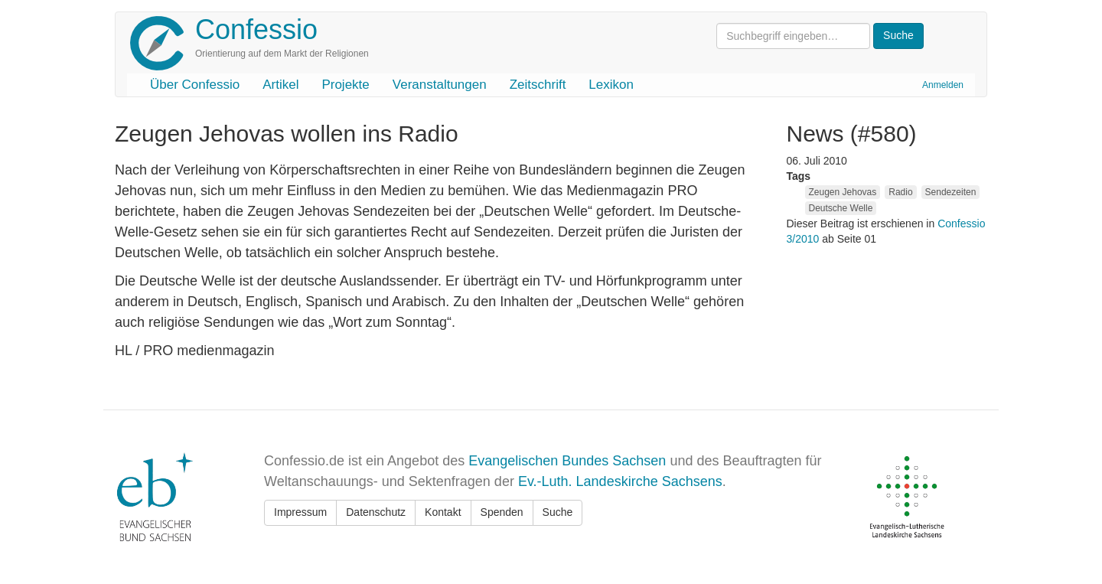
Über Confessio (195, 84)
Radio (900, 192)
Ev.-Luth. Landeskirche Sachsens (620, 481)
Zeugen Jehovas (843, 192)
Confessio (256, 29)
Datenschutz (376, 512)
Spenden (502, 512)
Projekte (345, 84)
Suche (558, 512)
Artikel (280, 84)
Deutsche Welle (841, 208)
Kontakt (443, 512)
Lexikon (611, 84)
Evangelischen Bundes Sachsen (567, 460)
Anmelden (942, 85)
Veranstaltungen (440, 84)
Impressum (300, 512)
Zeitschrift (538, 84)
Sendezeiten (950, 192)
